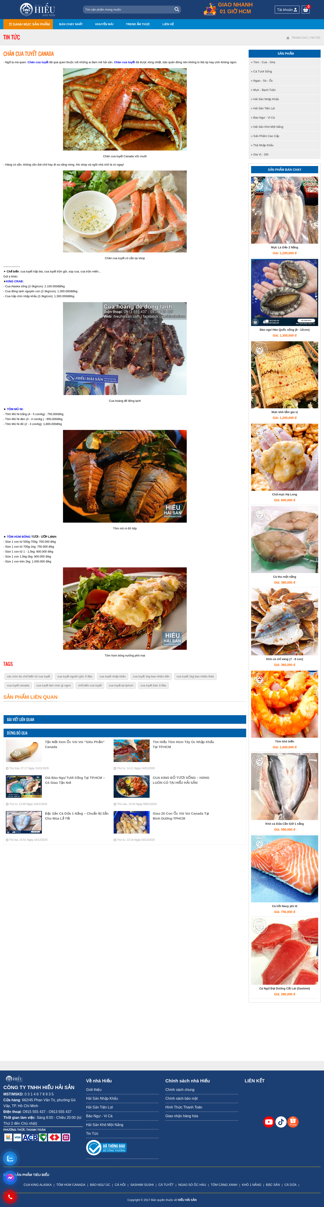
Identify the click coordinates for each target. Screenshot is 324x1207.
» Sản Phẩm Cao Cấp (265, 136)
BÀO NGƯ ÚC (100, 1185)
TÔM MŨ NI (14, 409)
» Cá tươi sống (261, 71)
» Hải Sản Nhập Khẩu (265, 99)
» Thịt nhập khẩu (262, 145)
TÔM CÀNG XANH (224, 1185)
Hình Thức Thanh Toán (183, 1107)
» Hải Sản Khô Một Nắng (267, 126)
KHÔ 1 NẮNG (251, 1185)
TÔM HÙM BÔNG (19, 536)
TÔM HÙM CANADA (70, 1185)
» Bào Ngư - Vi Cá (263, 117)
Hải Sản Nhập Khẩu (102, 1098)
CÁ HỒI (120, 1185)
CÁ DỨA (290, 1185)
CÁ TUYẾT (166, 1185)
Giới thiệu (94, 1090)
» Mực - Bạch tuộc (263, 90)
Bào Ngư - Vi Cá (99, 1116)
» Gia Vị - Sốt (259, 154)
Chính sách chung (179, 1090)
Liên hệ (168, 24)
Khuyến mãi (104, 24)
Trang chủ (299, 37)
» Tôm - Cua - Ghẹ (263, 62)
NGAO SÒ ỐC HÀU (192, 1185)
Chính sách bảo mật (181, 1098)
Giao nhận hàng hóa (181, 1116)
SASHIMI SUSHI (142, 1185)
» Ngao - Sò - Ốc (262, 80)
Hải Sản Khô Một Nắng (104, 1125)
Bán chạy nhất (71, 24)
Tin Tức (315, 37)
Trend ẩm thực (138, 24)
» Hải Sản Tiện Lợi (263, 108)
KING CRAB (14, 281)
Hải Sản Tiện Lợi (99, 1107)
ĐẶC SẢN (273, 1185)
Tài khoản (287, 10)
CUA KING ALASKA (38, 1185)
